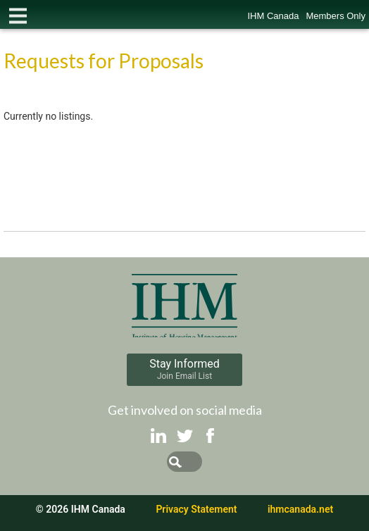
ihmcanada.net (300, 509)
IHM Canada (273, 16)
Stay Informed (184, 369)
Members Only (335, 16)
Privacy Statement (196, 509)
